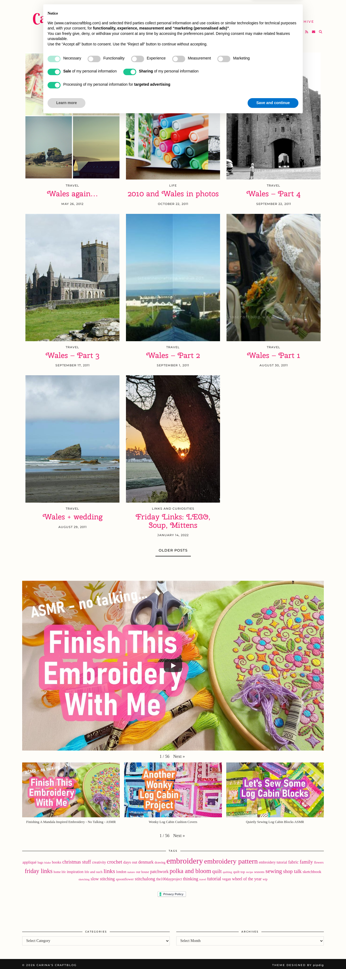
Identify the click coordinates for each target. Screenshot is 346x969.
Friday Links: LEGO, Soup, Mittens (173, 518)
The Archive (299, 18)
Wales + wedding (72, 514)
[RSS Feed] (307, 29)
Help (269, 18)
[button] (179, 754)
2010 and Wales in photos (173, 191)
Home (158, 8)
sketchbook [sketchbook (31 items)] (312, 869)
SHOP (188, 18)
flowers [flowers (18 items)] (319, 860)
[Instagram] (293, 29)
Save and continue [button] (273, 954)
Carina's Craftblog (83, 14)
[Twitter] (286, 29)
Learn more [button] (66, 954)
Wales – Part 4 (274, 191)
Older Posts (173, 548)
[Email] (314, 29)
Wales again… (72, 191)
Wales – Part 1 (273, 353)
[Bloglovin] (300, 29)
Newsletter (285, 8)
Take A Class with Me (229, 18)
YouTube (162, 18)
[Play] (173, 663)
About (253, 8)
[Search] (321, 29)
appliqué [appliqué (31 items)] (29, 860)
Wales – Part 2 (173, 353)
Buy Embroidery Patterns (206, 8)
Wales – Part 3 (72, 353)
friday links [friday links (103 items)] (38, 868)
